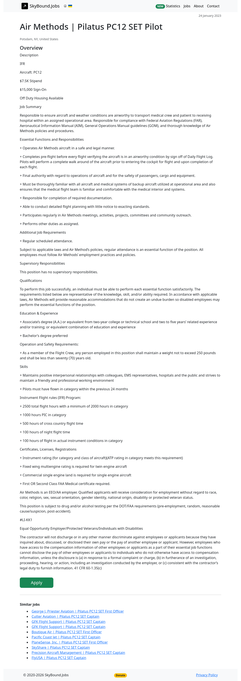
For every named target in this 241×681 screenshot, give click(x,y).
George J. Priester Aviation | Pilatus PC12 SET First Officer (78, 611)
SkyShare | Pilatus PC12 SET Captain (61, 647)
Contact (213, 6)
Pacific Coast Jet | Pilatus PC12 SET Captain (66, 637)
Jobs (187, 6)
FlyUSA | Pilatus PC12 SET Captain (59, 657)
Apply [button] (36, 582)
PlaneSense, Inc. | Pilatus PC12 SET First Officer (70, 642)
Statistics (168, 6)
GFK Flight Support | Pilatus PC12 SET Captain (68, 621)
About (199, 6)
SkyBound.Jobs (41, 6)
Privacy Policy (207, 675)
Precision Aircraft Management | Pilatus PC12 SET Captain (78, 652)
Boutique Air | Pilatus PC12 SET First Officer (67, 632)
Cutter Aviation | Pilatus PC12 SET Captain (65, 616)
